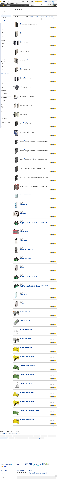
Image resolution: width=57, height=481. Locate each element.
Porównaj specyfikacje (52, 16)
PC (30, 464)
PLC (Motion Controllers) (25, 438)
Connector (3, 100)
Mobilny (26, 464)
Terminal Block (4, 99)
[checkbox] (5, 29)
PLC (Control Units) (31, 438)
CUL (2, 107)
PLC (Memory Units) (17, 438)
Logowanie (45, 1)
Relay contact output (4, 77)
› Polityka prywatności (42, 472)
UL (2, 106)
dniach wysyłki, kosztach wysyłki (34, 16)
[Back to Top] (56, 476)
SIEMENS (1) (3, 121)
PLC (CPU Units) (4, 17)
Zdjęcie (46, 16)
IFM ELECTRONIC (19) (4, 118)
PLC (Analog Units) (11, 438)
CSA (2, 110)
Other (3, 46)
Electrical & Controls (9, 7)
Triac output (3, 79)
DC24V (3, 58)
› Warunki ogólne (36, 472)
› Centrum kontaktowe (32, 473)
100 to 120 (3, 59)
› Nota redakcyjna (31, 472)
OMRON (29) (3, 115)
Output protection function (5, 93)
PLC (16, 7)
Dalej (56, 18)
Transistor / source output (5, 80)
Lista (42, 16)
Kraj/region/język (5, 473)
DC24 (3, 56)
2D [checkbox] (2, 126)
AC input (3, 43)
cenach (39, 16)
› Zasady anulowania (48, 472)
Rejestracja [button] (38, 1)
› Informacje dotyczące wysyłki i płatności (41, 473)
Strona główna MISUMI (3, 7)
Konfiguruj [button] (52, 27)
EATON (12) (3, 119)
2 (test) (3, 66)
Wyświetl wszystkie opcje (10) (5, 73)
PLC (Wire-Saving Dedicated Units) (40, 438)
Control (14, 7)
